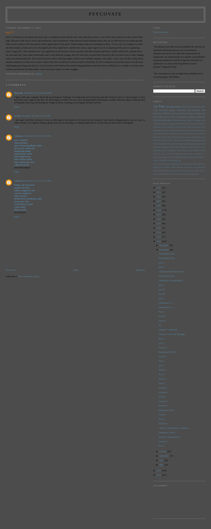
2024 (159, 192)
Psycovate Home (160, 32)
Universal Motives (169, 150)
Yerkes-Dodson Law (184, 150)
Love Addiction (159, 134)
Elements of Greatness (189, 124)
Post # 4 (162, 347)
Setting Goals (195, 144)
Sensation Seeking (183, 144)
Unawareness (182, 117)
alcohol (202, 150)
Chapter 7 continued (168, 329)
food (155, 120)
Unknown (18, 136)
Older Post (140, 270)
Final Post (185, 107)
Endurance (201, 124)
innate (190, 164)
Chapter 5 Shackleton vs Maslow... (174, 428)
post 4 (161, 267)
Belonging (197, 120)
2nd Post (166, 113)
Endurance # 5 (165, 303)
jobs (203, 164)
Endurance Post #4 (167, 352)
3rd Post (174, 113)
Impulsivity (157, 130)
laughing (156, 167)
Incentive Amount (168, 130)
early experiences (195, 154)
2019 (159, 214)
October (163, 451)
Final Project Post (197, 107)
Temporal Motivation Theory (164, 147)
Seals (203, 140)
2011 (159, 470)
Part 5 (161, 285)
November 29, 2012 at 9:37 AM (36, 115)
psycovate (105, 14)
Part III (162, 316)
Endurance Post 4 (166, 410)
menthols (167, 167)
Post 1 (173, 117)
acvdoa (17, 115)
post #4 (162, 294)
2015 (159, 232)
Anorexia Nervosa (186, 113)
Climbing (156, 124)
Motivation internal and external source (191, 137)
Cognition (164, 124)
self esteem (186, 171)
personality (162, 120)
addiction (192, 117)
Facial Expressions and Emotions (173, 127)
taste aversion (172, 120)
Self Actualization (159, 144)
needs (155, 171)
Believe (190, 120)
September (164, 456)
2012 (159, 241)
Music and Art (165, 117)
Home (76, 270)
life (162, 167)
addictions (201, 117)
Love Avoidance (171, 134)
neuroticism (162, 171)
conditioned (178, 154)
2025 (159, 187)
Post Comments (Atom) (29, 276)
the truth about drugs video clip (178, 174)
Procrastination (194, 110)
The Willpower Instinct (185, 147)
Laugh (193, 130)
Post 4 (177, 140)
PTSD (155, 140)
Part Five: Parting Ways (169, 437)
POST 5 (162, 370)
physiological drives (174, 171)
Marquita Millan (173, 106)
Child (203, 120)
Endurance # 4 (165, 307)
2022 (159, 201)
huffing (184, 164)
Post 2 (166, 140)
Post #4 (162, 396)
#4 (160, 325)
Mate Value (172, 137)
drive (186, 154)
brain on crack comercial (163, 154)
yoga (196, 174)
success (156, 174)
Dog (178, 124)
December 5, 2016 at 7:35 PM (37, 136)
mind (173, 167)
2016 (159, 228)
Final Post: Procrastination (170, 280)
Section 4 (163, 387)
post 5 (161, 262)
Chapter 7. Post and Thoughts (172, 334)
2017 (159, 223)
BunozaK (18, 93)
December (164, 245)
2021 (159, 205)
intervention (197, 164)
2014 (159, 237)
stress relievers (200, 171)
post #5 (162, 289)
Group (189, 127)
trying (192, 174)
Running (198, 140)
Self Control (171, 144)
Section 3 (163, 441)
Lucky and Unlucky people (188, 134)
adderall (196, 150)
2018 (159, 219)
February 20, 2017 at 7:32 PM (37, 180)
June (161, 460)
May (161, 464)
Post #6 (162, 356)
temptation (163, 174)
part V (161, 298)
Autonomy (182, 120)
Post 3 (172, 140)
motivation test (190, 167)
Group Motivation (198, 127)
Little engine (200, 130)
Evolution (156, 127)
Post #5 (161, 140)
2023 (159, 196)
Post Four (163, 423)
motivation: (201, 167)
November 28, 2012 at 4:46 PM (38, 93)
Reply (16, 106)
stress (192, 171)
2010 (159, 475)
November (164, 249)
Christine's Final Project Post (172, 271)
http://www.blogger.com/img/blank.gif (167, 164)
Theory (197, 147)
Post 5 (182, 140)
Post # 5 (162, 379)
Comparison (172, 124)
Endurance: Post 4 (167, 432)
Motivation (181, 110)
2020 (159, 210)
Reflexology (189, 140)
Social (203, 144)
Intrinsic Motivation (183, 130)
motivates (179, 167)
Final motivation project (164, 110)
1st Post (159, 106)
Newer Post (11, 270)
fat (204, 154)
